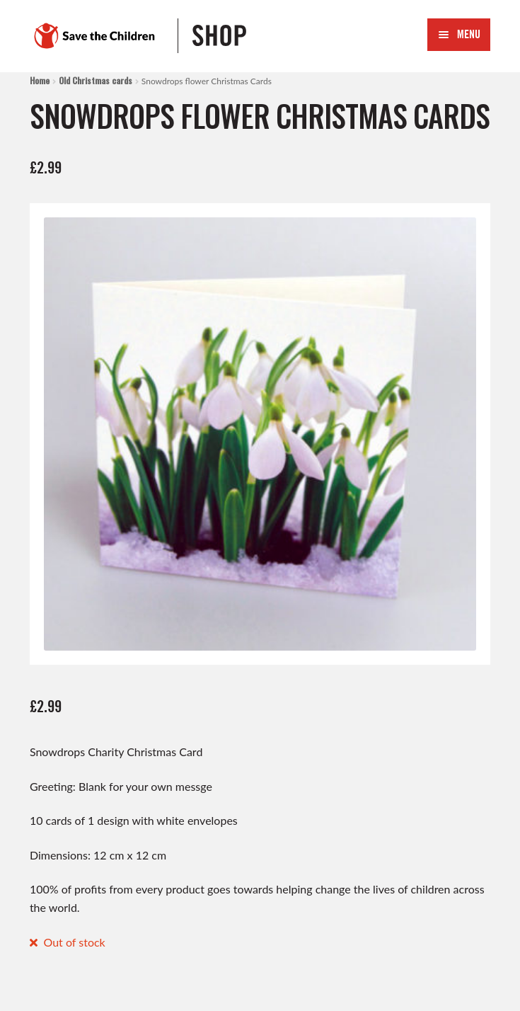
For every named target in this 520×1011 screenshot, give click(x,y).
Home (40, 80)
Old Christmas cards (95, 80)
